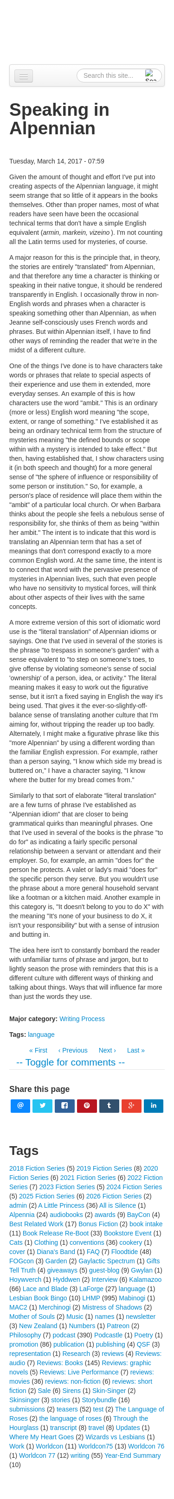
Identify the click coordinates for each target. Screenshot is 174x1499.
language (41, 1034)
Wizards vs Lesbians (115, 1437)
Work (16, 1446)
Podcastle (108, 1335)
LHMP (91, 1298)
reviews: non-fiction (73, 1381)
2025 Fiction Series (47, 1196)
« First (38, 1050)
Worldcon (49, 1446)
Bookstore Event (128, 1233)
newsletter (140, 1316)
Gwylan (142, 1270)
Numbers (82, 1326)
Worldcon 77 (37, 1455)
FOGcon (21, 1261)
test (98, 1409)
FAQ (93, 1251)
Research (76, 1353)
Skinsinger (24, 1400)
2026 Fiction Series (114, 1196)
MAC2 (18, 1307)
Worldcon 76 (146, 1446)
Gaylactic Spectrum (106, 1261)
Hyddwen (66, 1279)
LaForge (91, 1288)
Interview (104, 1279)
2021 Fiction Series (88, 1177)
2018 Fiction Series (37, 1168)
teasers (67, 1409)
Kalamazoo (145, 1279)
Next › (107, 1050)
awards (105, 1214)
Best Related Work (36, 1224)
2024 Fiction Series (134, 1187)
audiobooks (66, 1214)
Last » (136, 1050)
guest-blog (104, 1270)
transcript (63, 1427)
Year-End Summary (132, 1455)
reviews (112, 1353)
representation (30, 1353)
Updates (128, 1427)
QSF (143, 1344)
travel (96, 1427)
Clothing (46, 1242)
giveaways (62, 1270)
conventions (87, 1242)
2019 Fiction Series (104, 1168)
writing (80, 1455)
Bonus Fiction (98, 1224)
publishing (110, 1344)
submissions (27, 1409)
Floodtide (124, 1251)
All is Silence (117, 1205)
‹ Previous (73, 1050)
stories (60, 1400)
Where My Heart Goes (41, 1437)
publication (68, 1344)
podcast (63, 1335)
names (104, 1316)
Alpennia (92, 30)
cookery (130, 1242)
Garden (56, 1261)
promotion (23, 1344)
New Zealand (38, 1326)
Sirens (71, 1390)
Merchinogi (55, 1307)
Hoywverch (25, 1279)
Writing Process (82, 1018)
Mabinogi (132, 1298)
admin (18, 1205)
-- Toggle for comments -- (70, 1062)
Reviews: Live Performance (78, 1372)
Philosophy (25, 1335)
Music (75, 1316)
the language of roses (70, 1418)
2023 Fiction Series (67, 1187)
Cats (16, 1242)
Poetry (143, 1335)
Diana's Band (56, 1251)
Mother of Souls (32, 1316)
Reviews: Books (60, 1363)
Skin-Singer (109, 1390)
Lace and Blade (45, 1288)
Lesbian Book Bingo (38, 1298)
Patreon (118, 1326)
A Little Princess (61, 1205)
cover (17, 1251)
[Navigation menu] (23, 75)
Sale (44, 1390)
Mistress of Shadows (112, 1307)
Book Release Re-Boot (56, 1233)
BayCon (138, 1214)
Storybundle (99, 1400)
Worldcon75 (95, 1446)
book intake (146, 1224)
